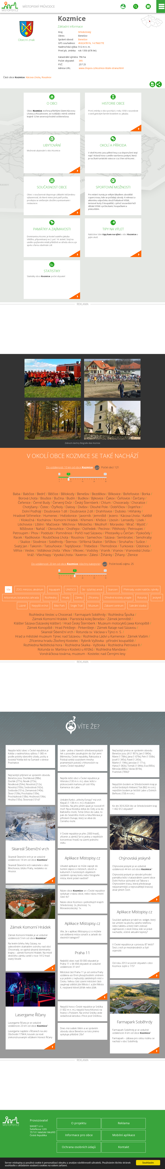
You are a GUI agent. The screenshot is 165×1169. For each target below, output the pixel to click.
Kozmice (72, 18)
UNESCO (71, 589)
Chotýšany (30, 507)
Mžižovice (26, 528)
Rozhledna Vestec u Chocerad (50, 614)
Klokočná (27, 520)
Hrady (65, 597)
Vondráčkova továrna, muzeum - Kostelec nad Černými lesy (82, 654)
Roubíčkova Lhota (55, 537)
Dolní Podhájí (31, 511)
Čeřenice (24, 502)
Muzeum (93, 605)
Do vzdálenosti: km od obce (69, 467)
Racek (18, 537)
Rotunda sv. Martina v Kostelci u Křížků (65, 649)
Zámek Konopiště (39, 627)
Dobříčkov (118, 507)
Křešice (101, 520)
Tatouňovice (53, 546)
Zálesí (93, 555)
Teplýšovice (72, 546)
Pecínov (104, 528)
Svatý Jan (20, 546)
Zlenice (132, 555)
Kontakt (123, 1147)
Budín (71, 498)
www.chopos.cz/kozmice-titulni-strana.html (101, 68)
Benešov (82, 39)
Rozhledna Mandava (111, 649)
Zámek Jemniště (119, 619)
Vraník (105, 550)
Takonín (36, 546)
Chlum (106, 502)
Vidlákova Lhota (48, 550)
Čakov (110, 498)
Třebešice (90, 546)
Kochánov (44, 520)
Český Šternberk (86, 502)
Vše (8, 589)
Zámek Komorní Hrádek (49, 619)
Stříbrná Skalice (90, 542)
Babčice (28, 494)
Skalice (25, 542)
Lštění (39, 524)
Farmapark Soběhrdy (90, 614)
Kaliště (147, 515)
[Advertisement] (82, 329)
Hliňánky (135, 511)
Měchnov (68, 524)
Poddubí (47, 533)
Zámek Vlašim (137, 636)
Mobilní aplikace (123, 1135)
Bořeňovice (131, 494)
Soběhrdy (56, 542)
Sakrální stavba (137, 605)
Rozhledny (51, 597)
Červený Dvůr (62, 502)
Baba (16, 494)
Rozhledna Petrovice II (124, 645)
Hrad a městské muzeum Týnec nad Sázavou (47, 636)
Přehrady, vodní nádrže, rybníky (141, 589)
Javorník (85, 515)
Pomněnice (64, 533)
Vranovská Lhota (138, 550)
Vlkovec (78, 550)
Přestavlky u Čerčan (119, 533)
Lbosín (113, 520)
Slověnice (39, 542)
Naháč (40, 528)
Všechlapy (43, 555)
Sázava (110, 537)
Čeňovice (123, 498)
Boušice (45, 498)
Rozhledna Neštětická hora (43, 645)
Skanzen (113, 589)
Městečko (85, 524)
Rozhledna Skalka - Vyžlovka (85, 645)
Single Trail (76, 605)
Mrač (130, 524)
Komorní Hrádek (66, 520)
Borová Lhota (28, 498)
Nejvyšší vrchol (40, 605)
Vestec (29, 550)
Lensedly (127, 520)
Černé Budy (41, 502)
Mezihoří (101, 524)
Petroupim (20, 533)
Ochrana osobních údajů (79, 1147)
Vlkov (66, 550)
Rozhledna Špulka (121, 614)
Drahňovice (104, 511)
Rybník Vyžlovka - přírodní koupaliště (107, 640)
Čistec (44, 507)
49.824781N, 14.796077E (91, 43)
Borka (146, 494)
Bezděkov (99, 494)
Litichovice (25, 524)
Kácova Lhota (33, 77)
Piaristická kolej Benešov (87, 619)
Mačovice (53, 524)
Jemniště (100, 515)
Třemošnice (108, 546)
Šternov (71, 542)
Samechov (94, 537)
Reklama (124, 1123)
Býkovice (97, 498)
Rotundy (142, 597)
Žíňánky (106, 555)
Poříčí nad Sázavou (88, 533)
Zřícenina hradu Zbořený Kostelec (53, 640)
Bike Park (59, 605)
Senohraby (144, 537)
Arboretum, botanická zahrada (21, 597)
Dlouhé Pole (99, 507)
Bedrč (41, 494)
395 (81, 60)
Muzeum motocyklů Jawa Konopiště (123, 623)
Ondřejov (73, 528)
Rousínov (46, 77)
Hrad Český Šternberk (79, 623)
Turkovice (126, 546)
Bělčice (53, 494)
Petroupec (135, 528)
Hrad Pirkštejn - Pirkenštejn (74, 627)
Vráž (30, 555)
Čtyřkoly (57, 507)
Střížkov (110, 542)
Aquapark (54, 589)
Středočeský (84, 32)
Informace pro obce (79, 1135)
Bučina (59, 498)
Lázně (22, 605)
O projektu (78, 1123)
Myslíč (141, 524)
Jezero (113, 515)
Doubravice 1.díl (55, 511)
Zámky (78, 597)
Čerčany (139, 498)
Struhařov (126, 542)
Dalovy (70, 507)
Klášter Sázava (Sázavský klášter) (37, 623)
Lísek (140, 520)
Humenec (50, 515)
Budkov (83, 498)
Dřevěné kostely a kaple (117, 597)
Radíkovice (32, 537)
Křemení (87, 520)
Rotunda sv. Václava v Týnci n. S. (99, 632)
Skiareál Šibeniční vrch (57, 632)
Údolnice (142, 546)
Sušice (140, 542)
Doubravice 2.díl (81, 511)
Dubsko (120, 511)
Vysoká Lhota (63, 555)
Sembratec (125, 537)
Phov (34, 533)
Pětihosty (119, 528)
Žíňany (120, 555)
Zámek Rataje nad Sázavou (116, 627)
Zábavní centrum (113, 605)
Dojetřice (134, 507)
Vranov (118, 550)
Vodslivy (92, 550)
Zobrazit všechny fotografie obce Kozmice (82, 443)
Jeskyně (157, 597)
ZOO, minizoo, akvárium (29, 589)
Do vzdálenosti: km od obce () (66, 564)
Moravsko (117, 524)
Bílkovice (114, 494)
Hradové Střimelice (27, 515)
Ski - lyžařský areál (92, 589)
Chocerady (121, 502)
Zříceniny (93, 597)
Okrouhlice (56, 528)
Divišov (82, 507)
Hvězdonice (68, 515)
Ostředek (89, 528)
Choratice (138, 502)
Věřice (17, 550)
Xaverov (81, 555)
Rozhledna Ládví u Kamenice (104, 636)
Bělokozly (67, 494)
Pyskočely (143, 533)
